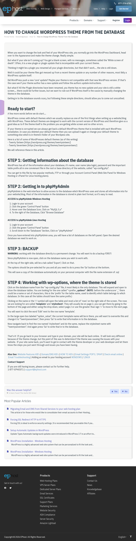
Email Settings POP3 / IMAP (88, 354)
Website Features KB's (29, 354)
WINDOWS (77, 357)
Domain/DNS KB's (50, 354)
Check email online (113, 354)
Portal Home (9, 37)
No (124, 391)
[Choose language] (122, 537)
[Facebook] (5, 488)
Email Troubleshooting (19, 357)
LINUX (87, 357)
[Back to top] (130, 536)
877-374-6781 (124, 3)
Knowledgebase (22, 37)
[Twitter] (10, 488)
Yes (114, 391)
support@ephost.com (35, 369)
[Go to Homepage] (13, 9)
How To (32, 37)
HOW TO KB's (66, 354)
